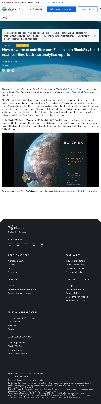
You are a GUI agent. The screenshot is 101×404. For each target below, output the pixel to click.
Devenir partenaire (74, 272)
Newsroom (13, 272)
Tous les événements (17, 353)
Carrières (12, 285)
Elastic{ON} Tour (15, 346)
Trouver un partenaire (75, 261)
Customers (22, 46)
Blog (10, 268)
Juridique (70, 285)
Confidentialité (72, 293)
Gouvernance (14, 321)
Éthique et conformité (75, 300)
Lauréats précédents (17, 342)
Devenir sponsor (15, 350)
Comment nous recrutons (19, 293)
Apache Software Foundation (31, 395)
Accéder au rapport (56, 2)
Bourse (11, 329)
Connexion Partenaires (76, 264)
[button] (95, 36)
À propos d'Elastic (16, 261)
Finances (12, 325)
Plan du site (24, 376)
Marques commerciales (16, 373)
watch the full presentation (84, 191)
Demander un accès (75, 268)
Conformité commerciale (77, 297)
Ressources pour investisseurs (21, 318)
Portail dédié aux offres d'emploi (22, 289)
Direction (12, 264)
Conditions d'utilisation (35, 373)
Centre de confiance (75, 289)
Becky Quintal (11, 61)
